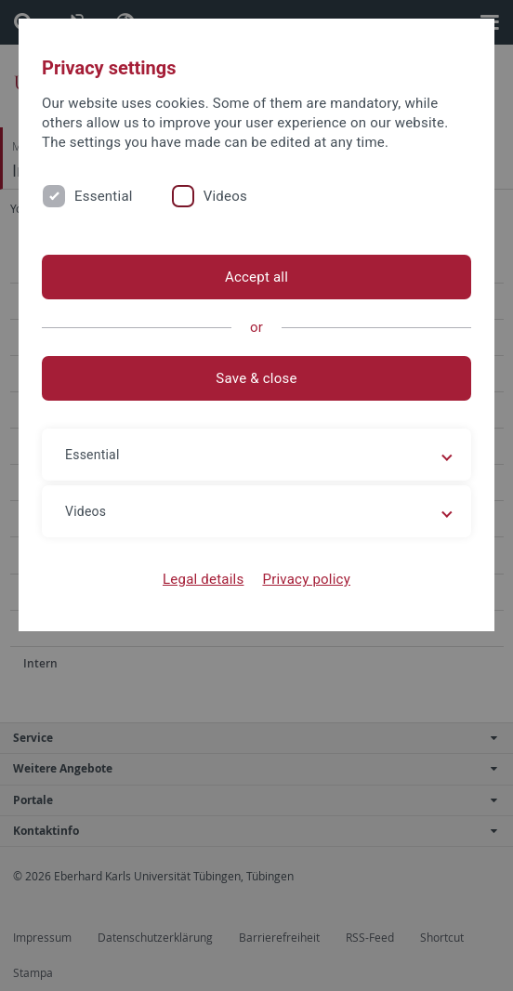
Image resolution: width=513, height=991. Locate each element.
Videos (225, 196)
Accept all (256, 277)
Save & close (256, 378)
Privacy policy (306, 579)
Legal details (203, 579)
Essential (103, 196)
